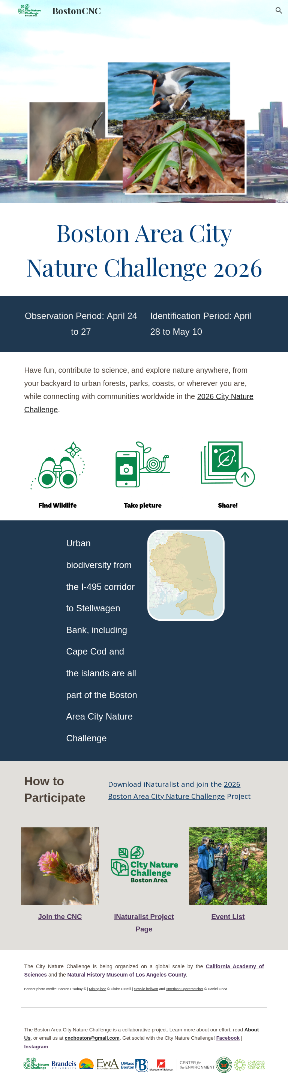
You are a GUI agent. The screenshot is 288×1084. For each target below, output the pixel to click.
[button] (279, 11)
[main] (144, 249)
